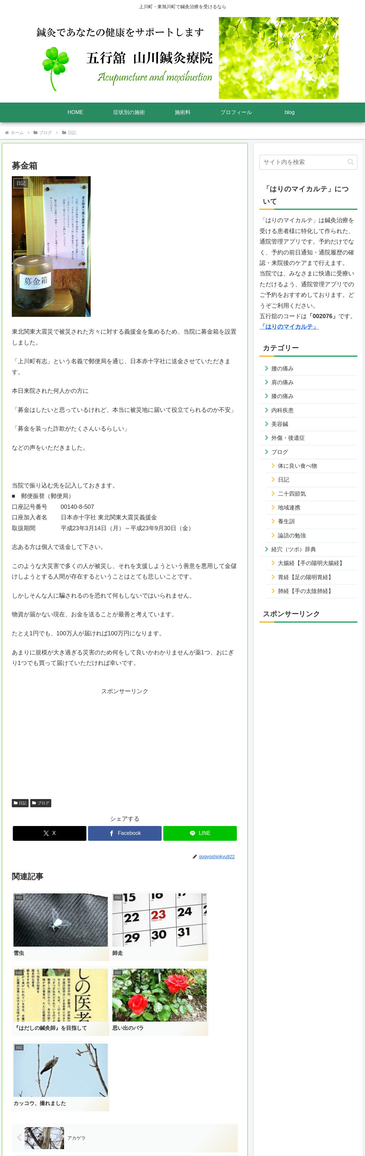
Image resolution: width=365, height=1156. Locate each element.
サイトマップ (224, 1135)
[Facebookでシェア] (125, 833)
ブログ (40, 803)
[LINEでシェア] (200, 833)
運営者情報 (138, 1135)
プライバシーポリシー (180, 1135)
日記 (20, 803)
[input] (308, 162)
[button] (350, 162)
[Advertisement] (125, 743)
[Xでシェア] (49, 833)
